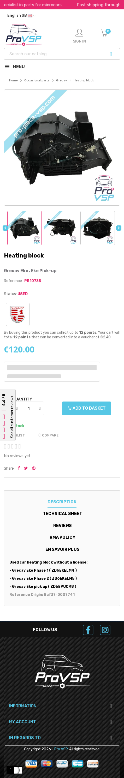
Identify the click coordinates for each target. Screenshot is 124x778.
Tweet (26, 468)
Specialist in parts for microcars (45, 4)
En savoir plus (62, 549)
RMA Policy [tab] (62, 537)
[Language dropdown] (21, 15)
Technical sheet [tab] (62, 513)
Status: (10, 294)
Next (118, 228)
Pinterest (34, 468)
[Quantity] (29, 408)
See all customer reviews (12, 417)
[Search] (62, 54)
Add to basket (86, 408)
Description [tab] (62, 501)
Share (19, 468)
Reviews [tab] (62, 525)
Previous (5, 228)
